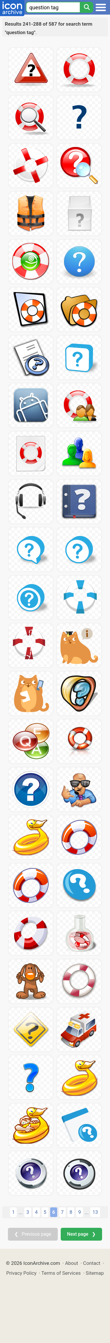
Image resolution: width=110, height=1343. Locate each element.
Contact (91, 1263)
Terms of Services (61, 1273)
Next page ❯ (81, 1234)
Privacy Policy (21, 1273)
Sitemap (95, 1273)
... (20, 1212)
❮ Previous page (32, 1234)
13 (95, 1212)
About (71, 1263)
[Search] (86, 7)
